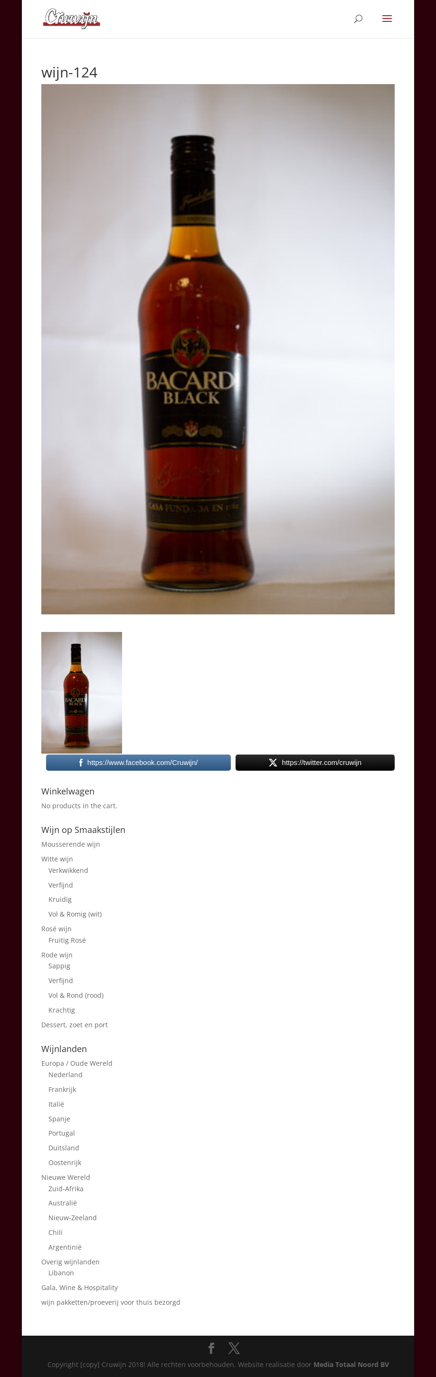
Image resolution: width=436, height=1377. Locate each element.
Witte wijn (57, 858)
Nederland (65, 1074)
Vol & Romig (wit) (75, 913)
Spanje (59, 1118)
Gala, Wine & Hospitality (79, 1287)
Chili (55, 1232)
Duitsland (63, 1147)
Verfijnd (60, 884)
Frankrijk (62, 1089)
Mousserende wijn (70, 844)
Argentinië (65, 1247)
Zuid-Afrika (66, 1188)
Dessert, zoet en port (74, 1024)
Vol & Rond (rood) (76, 995)
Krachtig (61, 1009)
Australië (62, 1202)
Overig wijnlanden (70, 1261)
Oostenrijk (64, 1162)
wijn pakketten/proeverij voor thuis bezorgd (110, 1302)
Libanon (61, 1272)
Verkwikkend (68, 870)
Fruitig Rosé (67, 940)
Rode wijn (57, 954)
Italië (56, 1104)
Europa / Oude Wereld (77, 1063)
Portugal (61, 1133)
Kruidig (60, 899)
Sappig (59, 965)
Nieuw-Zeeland (72, 1217)
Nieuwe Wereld (65, 1177)
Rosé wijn (56, 928)
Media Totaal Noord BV (351, 1364)
